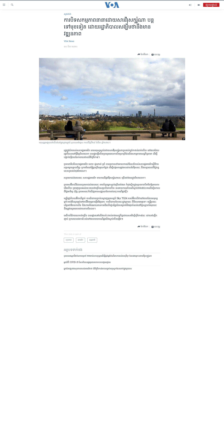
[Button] (142, 54)
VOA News (69, 41)
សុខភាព (67, 14)
